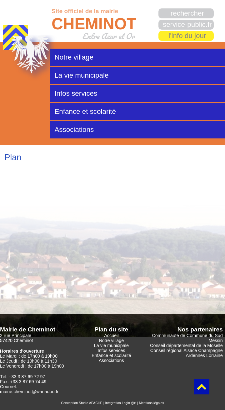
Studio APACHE (90, 403)
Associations (74, 129)
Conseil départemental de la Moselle (186, 345)
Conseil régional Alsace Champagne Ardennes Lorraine (186, 353)
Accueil (111, 335)
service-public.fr (187, 24)
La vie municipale (81, 75)
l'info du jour (187, 36)
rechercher (187, 13)
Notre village (73, 57)
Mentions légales (151, 403)
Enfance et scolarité (85, 111)
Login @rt (129, 403)
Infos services (75, 93)
